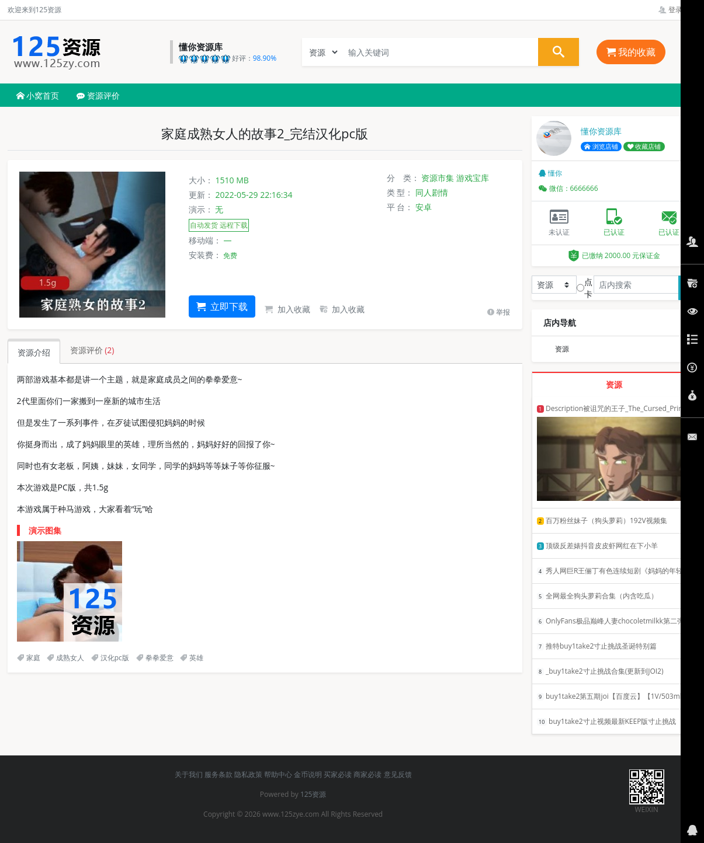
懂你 (550, 173)
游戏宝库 (472, 177)
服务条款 (218, 774)
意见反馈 (398, 774)
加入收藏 (287, 309)
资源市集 (437, 177)
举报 (498, 312)
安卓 (423, 207)
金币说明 (308, 774)
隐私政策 (248, 774)
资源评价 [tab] (92, 350)
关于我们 (189, 774)
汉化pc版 (110, 658)
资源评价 (98, 95)
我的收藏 (631, 52)
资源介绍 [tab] (34, 352)
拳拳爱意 (155, 658)
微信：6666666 (568, 188)
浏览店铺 (601, 146)
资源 (562, 349)
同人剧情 (431, 192)
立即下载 (222, 306)
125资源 (313, 794)
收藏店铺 (644, 146)
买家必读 (338, 774)
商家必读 (367, 774)
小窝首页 (38, 95)
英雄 (191, 658)
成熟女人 (65, 658)
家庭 (28, 658)
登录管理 (677, 10)
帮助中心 (278, 774)
